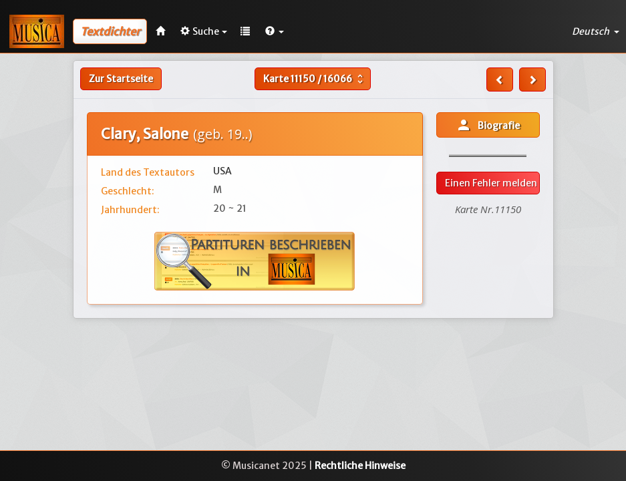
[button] (275, 31)
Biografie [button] (488, 125)
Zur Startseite (121, 79)
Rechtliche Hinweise (360, 466)
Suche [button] (203, 31)
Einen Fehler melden (491, 183)
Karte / (314, 79)
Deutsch (595, 31)
